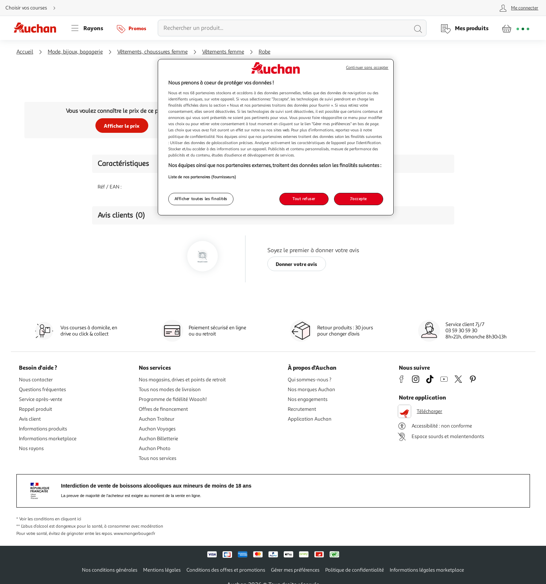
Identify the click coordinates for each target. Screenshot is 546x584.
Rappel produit (35, 409)
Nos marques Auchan (311, 389)
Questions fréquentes (42, 389)
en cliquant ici (68, 519)
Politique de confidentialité (354, 570)
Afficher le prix (122, 126)
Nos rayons (31, 448)
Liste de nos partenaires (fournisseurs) (202, 176)
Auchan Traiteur (156, 419)
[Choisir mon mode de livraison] (33, 8)
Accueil (24, 51)
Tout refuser (303, 198)
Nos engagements (307, 399)
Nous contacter (36, 380)
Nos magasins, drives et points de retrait (182, 380)
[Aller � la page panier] (515, 28)
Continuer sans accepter (367, 67)
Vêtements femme (223, 51)
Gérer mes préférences (295, 570)
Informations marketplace (47, 439)
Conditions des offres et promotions (225, 570)
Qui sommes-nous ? (309, 380)
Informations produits (43, 429)
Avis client (30, 419)
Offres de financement (163, 409)
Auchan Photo (154, 448)
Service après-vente (40, 399)
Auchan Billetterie (158, 439)
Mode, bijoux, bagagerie (75, 51)
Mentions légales (162, 570)
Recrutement (302, 409)
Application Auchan (309, 419)
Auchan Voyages (157, 429)
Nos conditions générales (109, 570)
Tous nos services (157, 458)
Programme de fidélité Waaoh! (173, 399)
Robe (264, 51)
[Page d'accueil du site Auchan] (37, 28)
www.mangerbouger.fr (134, 533)
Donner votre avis (296, 264)
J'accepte (358, 198)
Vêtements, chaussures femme (152, 51)
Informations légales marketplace (427, 570)
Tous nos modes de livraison (170, 389)
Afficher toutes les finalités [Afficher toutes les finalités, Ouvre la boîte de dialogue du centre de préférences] (201, 198)
